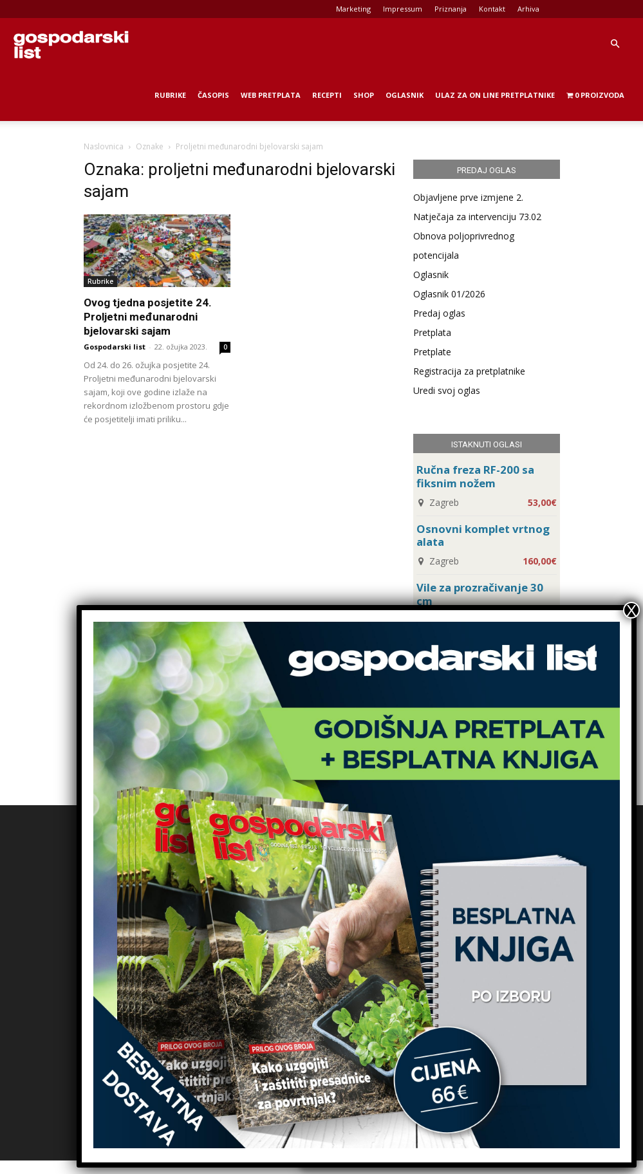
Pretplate (432, 352)
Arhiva (528, 9)
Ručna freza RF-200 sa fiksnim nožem (475, 476)
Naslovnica (104, 146)
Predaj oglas (439, 313)
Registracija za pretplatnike (469, 371)
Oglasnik (405, 95)
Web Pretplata (271, 95)
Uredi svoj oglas (446, 390)
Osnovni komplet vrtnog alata (483, 535)
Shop (363, 95)
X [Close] (631, 610)
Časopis (213, 95)
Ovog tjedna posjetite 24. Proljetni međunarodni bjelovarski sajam (148, 316)
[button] (614, 44)
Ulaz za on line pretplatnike (495, 95)
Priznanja (450, 9)
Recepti (327, 95)
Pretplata (432, 332)
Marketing (353, 9)
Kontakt (492, 9)
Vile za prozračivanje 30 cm (479, 594)
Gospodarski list (114, 346)
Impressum (402, 9)
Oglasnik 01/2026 (449, 294)
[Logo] (71, 44)
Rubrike (170, 95)
